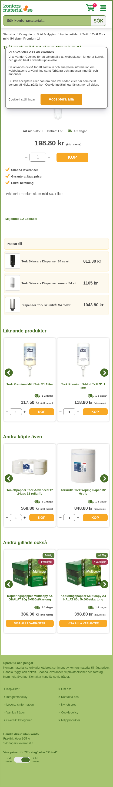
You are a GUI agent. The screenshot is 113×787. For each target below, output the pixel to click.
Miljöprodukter (70, 720)
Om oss (66, 689)
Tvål (85, 34)
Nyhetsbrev (68, 704)
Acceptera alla (61, 99)
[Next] (104, 372)
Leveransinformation (20, 704)
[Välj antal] (38, 157)
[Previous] (9, 372)
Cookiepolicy (69, 712)
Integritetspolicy (16, 697)
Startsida (9, 34)
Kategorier (26, 34)
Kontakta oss (70, 697)
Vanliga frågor (15, 712)
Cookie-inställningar (21, 99)
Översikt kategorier (19, 720)
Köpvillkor (12, 689)
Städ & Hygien (46, 34)
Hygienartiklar (69, 34)
